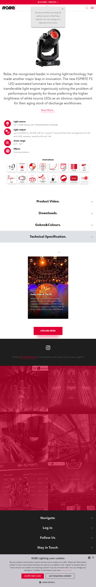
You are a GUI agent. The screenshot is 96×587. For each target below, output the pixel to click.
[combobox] (89, 557)
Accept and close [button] (33, 576)
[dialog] (48, 570)
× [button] (93, 558)
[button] (48, 582)
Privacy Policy (66, 570)
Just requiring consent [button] (60, 576)
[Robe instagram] (48, 348)
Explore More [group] (48, 331)
